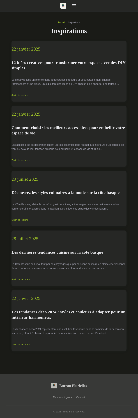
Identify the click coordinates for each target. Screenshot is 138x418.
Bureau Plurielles (69, 385)
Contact (80, 397)
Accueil (61, 22)
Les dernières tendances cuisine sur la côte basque (57, 252)
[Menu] (74, 6)
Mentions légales (62, 397)
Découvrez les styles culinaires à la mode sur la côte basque (65, 192)
